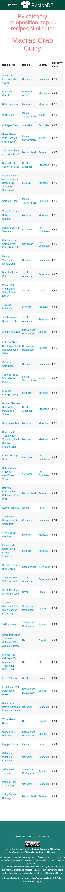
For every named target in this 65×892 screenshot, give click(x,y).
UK (23, 640)
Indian (42, 114)
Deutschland (29, 152)
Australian (27, 125)
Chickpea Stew (10, 125)
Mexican (26, 104)
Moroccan (44, 93)
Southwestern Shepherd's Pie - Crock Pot (10, 520)
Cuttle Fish (8, 114)
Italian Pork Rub (10, 507)
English (42, 640)
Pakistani (44, 201)
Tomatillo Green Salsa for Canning (10, 215)
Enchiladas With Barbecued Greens (10, 691)
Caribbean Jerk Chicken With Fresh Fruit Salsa (11, 244)
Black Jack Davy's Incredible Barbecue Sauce (11, 707)
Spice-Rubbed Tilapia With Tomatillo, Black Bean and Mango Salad (10, 439)
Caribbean (27, 229)
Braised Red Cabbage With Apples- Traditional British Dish (9, 662)
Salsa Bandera (10, 104)
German (43, 152)
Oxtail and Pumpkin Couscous (7, 757)
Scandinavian (29, 567)
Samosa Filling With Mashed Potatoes (10, 378)
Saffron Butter (9, 624)
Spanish (43, 331)
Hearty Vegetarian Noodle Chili (8, 260)
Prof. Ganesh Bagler (32, 881)
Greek (25, 592)
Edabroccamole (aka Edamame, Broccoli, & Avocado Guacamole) (10, 183)
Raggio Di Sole (10, 744)
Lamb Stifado (9, 678)
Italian (25, 290)
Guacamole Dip (10, 423)
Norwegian (44, 567)
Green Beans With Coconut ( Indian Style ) (10, 138)
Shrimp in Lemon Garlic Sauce (9, 79)
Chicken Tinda (10, 201)
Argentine (44, 165)
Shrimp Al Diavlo (11, 331)
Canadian (27, 79)
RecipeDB (37, 5)
